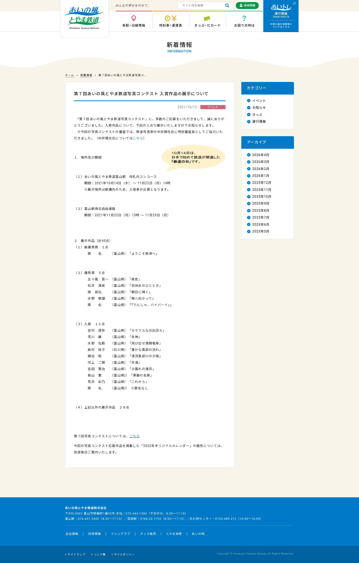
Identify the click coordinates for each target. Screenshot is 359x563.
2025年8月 (260, 210)
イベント (259, 101)
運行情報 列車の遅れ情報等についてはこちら (281, 16)
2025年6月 (260, 224)
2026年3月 (260, 162)
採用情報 (94, 534)
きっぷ (257, 114)
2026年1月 (260, 176)
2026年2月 (260, 169)
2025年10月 (262, 196)
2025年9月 (260, 203)
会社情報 (71, 534)
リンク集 (100, 554)
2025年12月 (262, 182)
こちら (138, 138)
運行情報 (259, 121)
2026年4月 (260, 155)
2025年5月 (260, 231)
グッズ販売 (148, 534)
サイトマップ (76, 554)
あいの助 (198, 534)
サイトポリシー (124, 554)
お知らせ (259, 107)
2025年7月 (260, 217)
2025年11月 (262, 190)
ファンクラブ (120, 534)
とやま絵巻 (174, 534)
